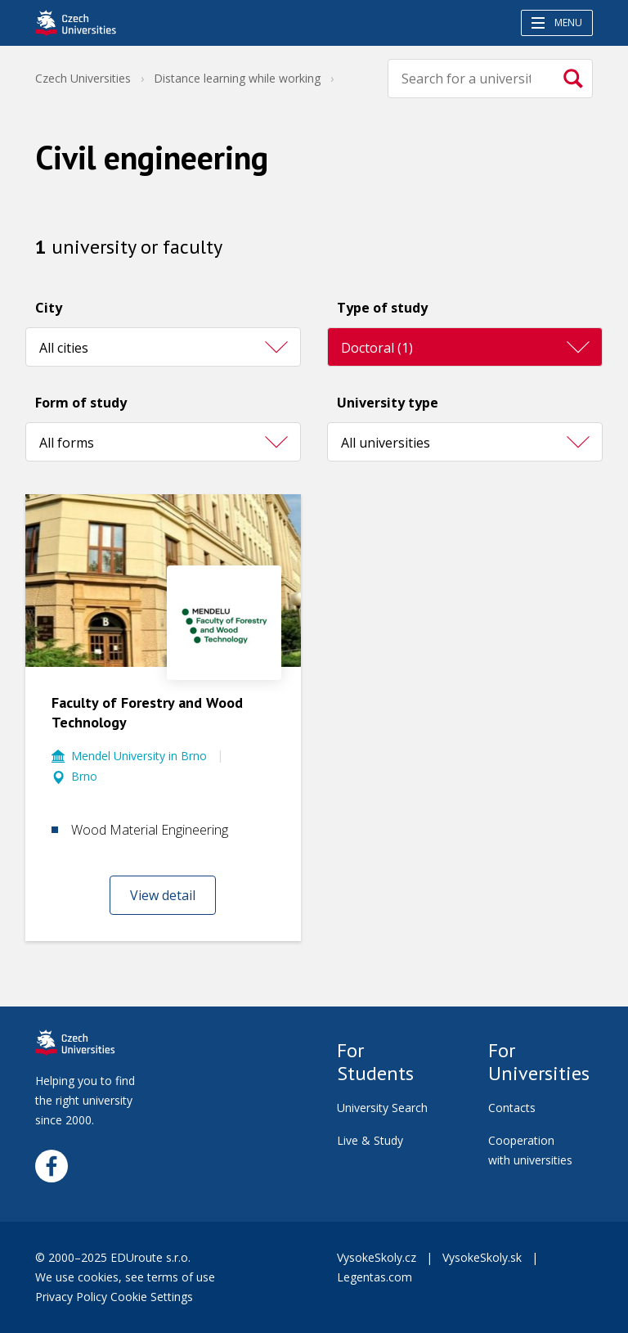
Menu (557, 22)
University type (387, 403)
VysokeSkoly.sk (482, 1257)
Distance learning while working (237, 78)
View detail (162, 895)
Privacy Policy (71, 1296)
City (48, 308)
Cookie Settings (151, 1296)
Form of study (81, 403)
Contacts (512, 1107)
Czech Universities (83, 78)
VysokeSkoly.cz (376, 1257)
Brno (84, 776)
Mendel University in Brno (139, 755)
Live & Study (370, 1140)
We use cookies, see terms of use (126, 1277)
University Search (382, 1107)
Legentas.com (374, 1277)
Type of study (382, 308)
